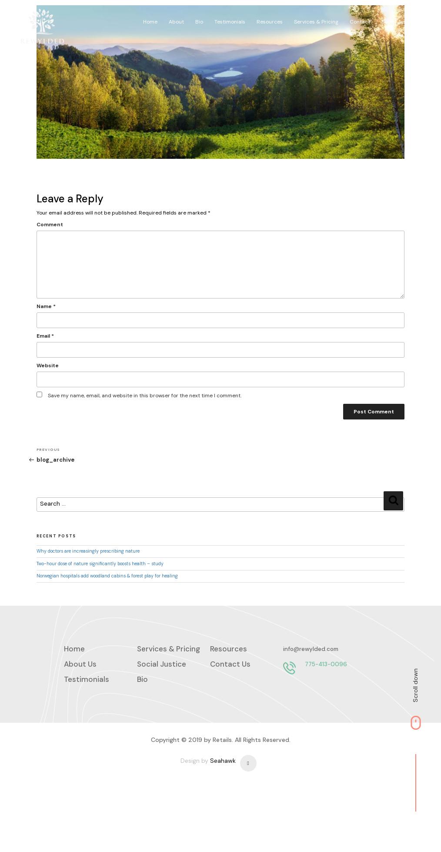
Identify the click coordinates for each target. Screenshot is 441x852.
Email (27, 355)
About (196, 19)
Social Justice (411, 19)
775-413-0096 (107, 732)
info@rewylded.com (91, 717)
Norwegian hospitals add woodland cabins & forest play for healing (89, 592)
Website (30, 385)
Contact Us (230, 686)
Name (28, 325)
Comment (32, 243)
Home (171, 19)
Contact (373, 19)
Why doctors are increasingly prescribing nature (70, 568)
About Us (80, 686)
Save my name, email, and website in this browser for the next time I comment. (127, 415)
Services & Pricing (331, 19)
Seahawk (223, 822)
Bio (218, 19)
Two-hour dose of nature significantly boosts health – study (82, 580)
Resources (286, 19)
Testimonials (247, 19)
